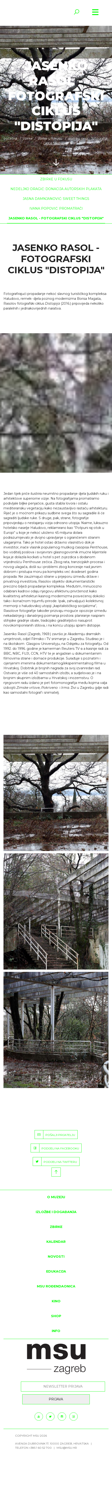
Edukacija (56, 1271)
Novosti (56, 1256)
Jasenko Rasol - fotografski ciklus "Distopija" (56, 218)
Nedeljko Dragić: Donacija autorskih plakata (56, 189)
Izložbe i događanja (56, 1212)
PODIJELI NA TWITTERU (55, 1161)
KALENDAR (56, 1242)
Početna (10, 138)
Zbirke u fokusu (50, 138)
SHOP (56, 1316)
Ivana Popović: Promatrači (56, 208)
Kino (56, 1301)
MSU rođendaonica (56, 1286)
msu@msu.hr (67, 1447)
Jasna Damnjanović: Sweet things (56, 199)
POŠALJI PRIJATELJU (55, 1134)
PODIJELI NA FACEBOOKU (55, 1148)
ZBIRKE (28, 138)
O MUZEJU (56, 1197)
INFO (56, 1331)
